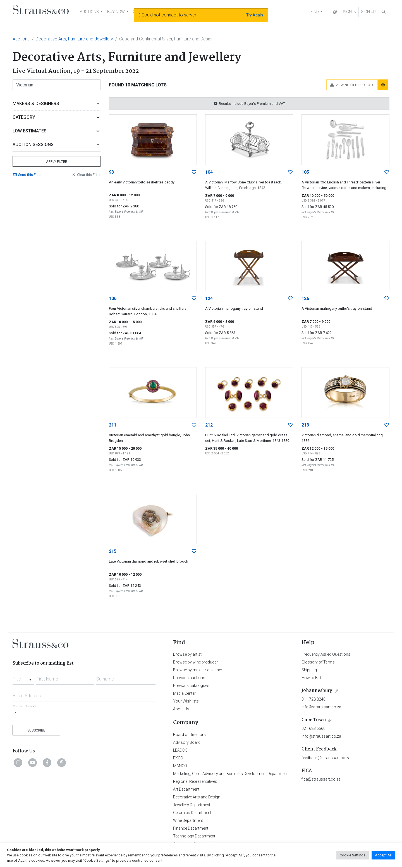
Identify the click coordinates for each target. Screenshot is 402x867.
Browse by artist (187, 654)
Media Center (184, 693)
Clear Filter (85, 175)
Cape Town (314, 719)
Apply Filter (56, 161)
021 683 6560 (314, 728)
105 (305, 172)
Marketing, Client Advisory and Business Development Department (230, 773)
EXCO (178, 758)
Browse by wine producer (195, 662)
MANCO (180, 766)
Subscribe (36, 730)
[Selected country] (15, 713)
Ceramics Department (192, 812)
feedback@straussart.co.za (326, 757)
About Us (181, 709)
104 (209, 172)
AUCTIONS (89, 11)
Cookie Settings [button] (352, 855)
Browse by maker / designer (197, 670)
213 (305, 425)
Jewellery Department (191, 805)
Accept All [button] (383, 855)
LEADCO (180, 750)
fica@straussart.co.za (321, 779)
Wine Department (188, 820)
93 (111, 172)
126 (305, 298)
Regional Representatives (195, 781)
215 (112, 551)
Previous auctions (189, 677)
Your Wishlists (186, 701)
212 (209, 425)
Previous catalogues (191, 685)
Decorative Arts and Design (196, 797)
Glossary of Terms (318, 662)
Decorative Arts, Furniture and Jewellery (74, 39)
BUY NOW (116, 11)
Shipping (309, 670)
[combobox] (23, 677)
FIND (314, 11)
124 (209, 298)
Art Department (186, 789)
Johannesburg (317, 690)
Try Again (254, 15)
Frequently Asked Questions (326, 654)
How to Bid (311, 677)
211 (112, 425)
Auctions (21, 39)
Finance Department (190, 828)
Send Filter (27, 175)
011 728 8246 (314, 699)
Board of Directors (189, 734)
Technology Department (194, 836)
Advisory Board (186, 742)
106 (112, 298)
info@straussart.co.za (321, 707)
